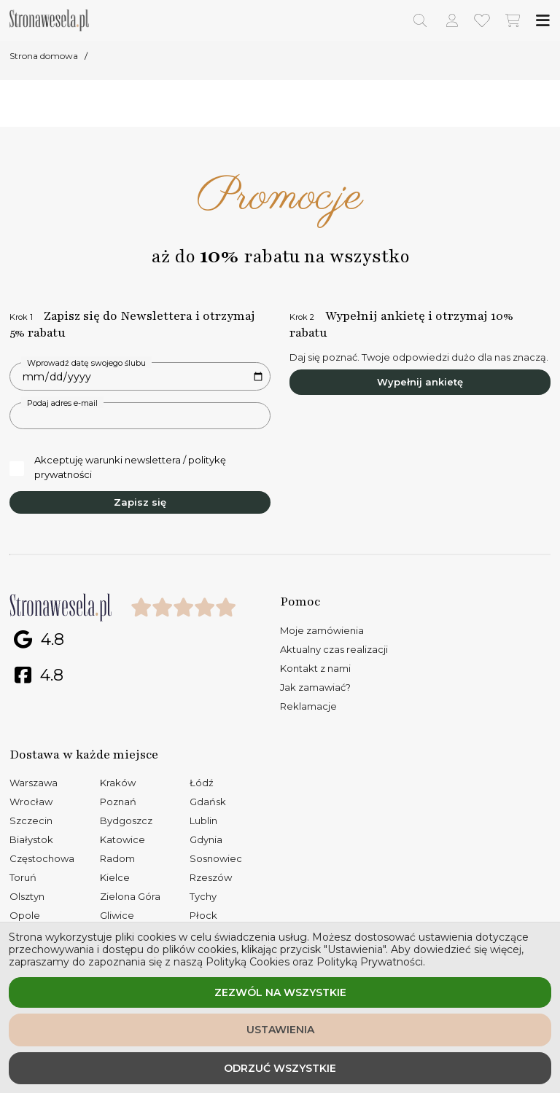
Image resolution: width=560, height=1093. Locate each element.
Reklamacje (308, 706)
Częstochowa (41, 858)
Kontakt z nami (315, 668)
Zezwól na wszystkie (280, 992)
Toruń (22, 877)
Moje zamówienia (322, 630)
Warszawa (33, 782)
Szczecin (30, 820)
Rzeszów (211, 877)
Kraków (118, 782)
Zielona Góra (130, 896)
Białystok (31, 839)
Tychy (203, 896)
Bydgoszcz (126, 820)
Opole (24, 915)
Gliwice (117, 915)
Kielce (115, 877)
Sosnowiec (216, 858)
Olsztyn (26, 896)
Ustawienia (280, 1029)
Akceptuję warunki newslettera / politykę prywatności (117, 467)
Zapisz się (140, 502)
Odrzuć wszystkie (280, 1068)
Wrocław (30, 801)
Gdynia (206, 839)
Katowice (122, 839)
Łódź (202, 782)
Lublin (203, 820)
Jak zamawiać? (315, 687)
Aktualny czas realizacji (334, 649)
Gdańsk (208, 801)
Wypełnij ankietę (420, 382)
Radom (117, 858)
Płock (203, 915)
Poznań (118, 801)
